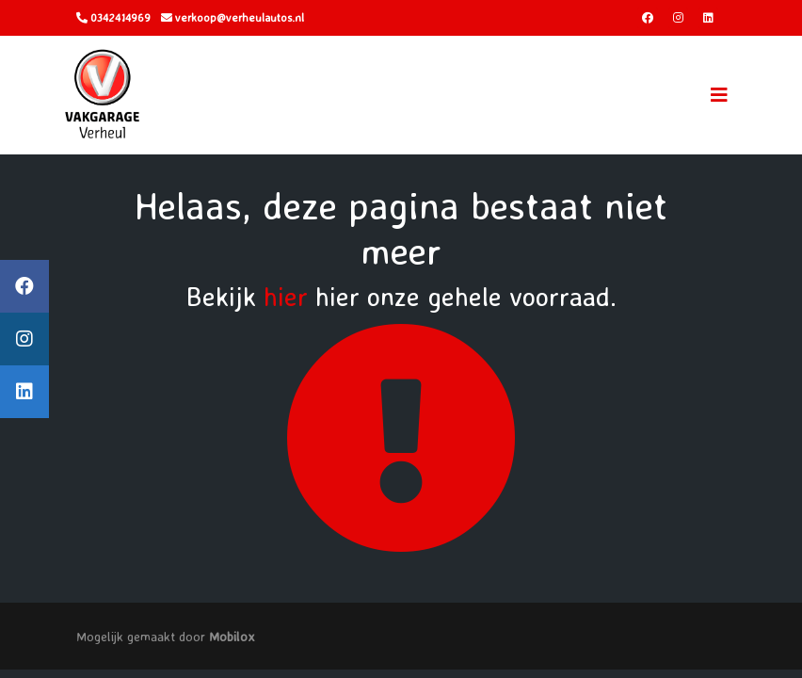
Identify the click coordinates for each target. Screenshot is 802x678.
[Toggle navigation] (719, 95)
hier (286, 296)
